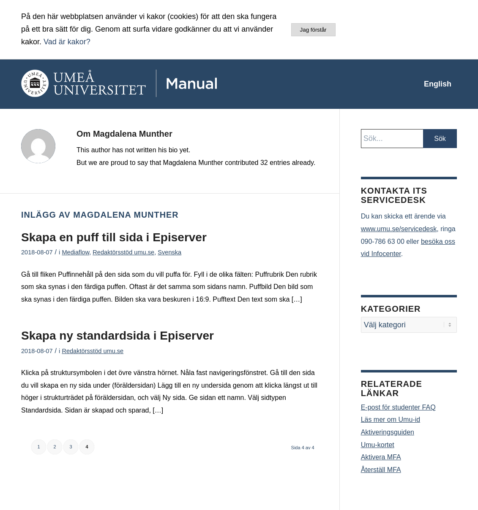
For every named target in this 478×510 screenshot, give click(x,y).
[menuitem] (437, 84)
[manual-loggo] (143, 84)
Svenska (169, 252)
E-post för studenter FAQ (398, 407)
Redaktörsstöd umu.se (123, 252)
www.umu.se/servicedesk (399, 228)
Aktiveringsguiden (387, 432)
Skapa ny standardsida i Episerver (117, 335)
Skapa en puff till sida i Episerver (114, 237)
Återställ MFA (381, 469)
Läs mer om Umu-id (390, 419)
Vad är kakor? (67, 42)
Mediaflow (75, 252)
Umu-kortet (377, 444)
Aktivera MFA (381, 457)
